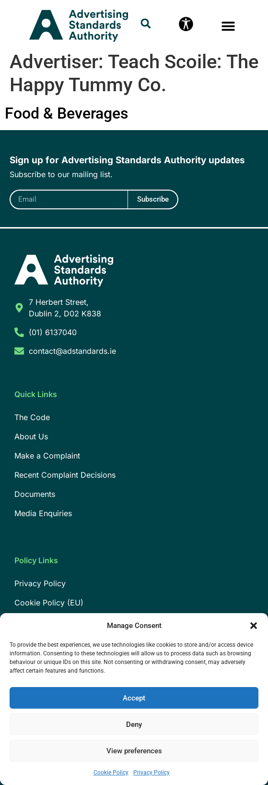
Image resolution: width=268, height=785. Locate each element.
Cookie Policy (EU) (48, 602)
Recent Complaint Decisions (65, 475)
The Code (32, 417)
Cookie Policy (110, 772)
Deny (134, 724)
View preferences (134, 751)
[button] (253, 625)
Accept (134, 698)
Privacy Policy (151, 772)
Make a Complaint (47, 455)
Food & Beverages (66, 113)
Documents (34, 494)
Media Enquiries (43, 513)
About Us (31, 436)
